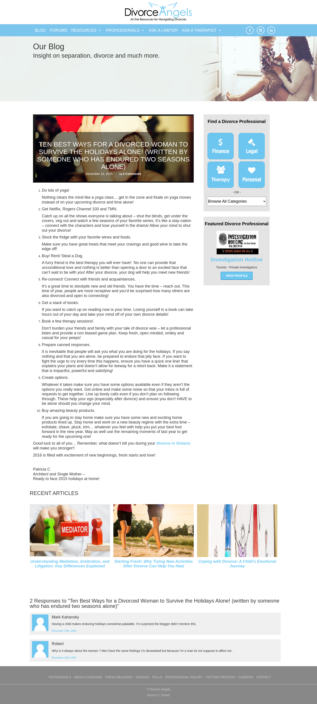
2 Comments (132, 174)
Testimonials (59, 677)
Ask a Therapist (202, 30)
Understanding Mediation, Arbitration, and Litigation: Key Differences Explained (69, 563)
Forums (58, 30)
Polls (157, 677)
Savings (142, 677)
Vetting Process (220, 677)
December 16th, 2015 (64, 657)
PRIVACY (152, 695)
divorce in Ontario (173, 443)
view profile (237, 275)
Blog (40, 30)
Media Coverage (88, 677)
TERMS (165, 695)
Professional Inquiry (184, 677)
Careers (245, 677)
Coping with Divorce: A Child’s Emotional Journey (237, 563)
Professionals (125, 30)
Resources (86, 30)
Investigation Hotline (237, 259)
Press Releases (119, 677)
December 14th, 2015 (64, 630)
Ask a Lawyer (163, 30)
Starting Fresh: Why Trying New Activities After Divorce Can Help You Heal (153, 563)
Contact (263, 677)
